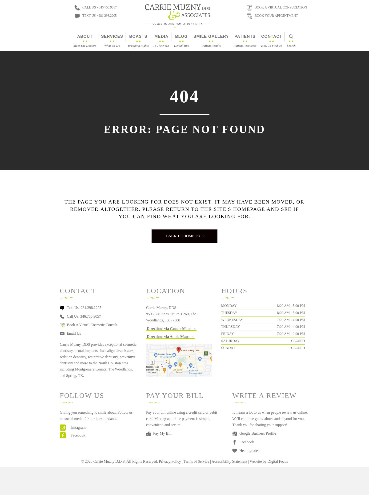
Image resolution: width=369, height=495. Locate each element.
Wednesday (232, 320)
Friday (227, 334)
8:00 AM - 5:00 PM (291, 306)
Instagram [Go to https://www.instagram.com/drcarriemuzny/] (78, 427)
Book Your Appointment (276, 15)
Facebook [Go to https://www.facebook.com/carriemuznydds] (78, 435)
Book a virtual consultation (281, 7)
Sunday (228, 348)
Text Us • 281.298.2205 (99, 15)
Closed (298, 341)
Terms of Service (196, 461)
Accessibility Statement (229, 461)
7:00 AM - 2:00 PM (291, 334)
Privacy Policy (170, 461)
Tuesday (229, 313)
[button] (171, 329)
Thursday (230, 327)
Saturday (230, 341)
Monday (229, 306)
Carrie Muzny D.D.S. (109, 461)
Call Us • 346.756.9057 (99, 7)
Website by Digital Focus (269, 461)
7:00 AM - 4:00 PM (291, 320)
